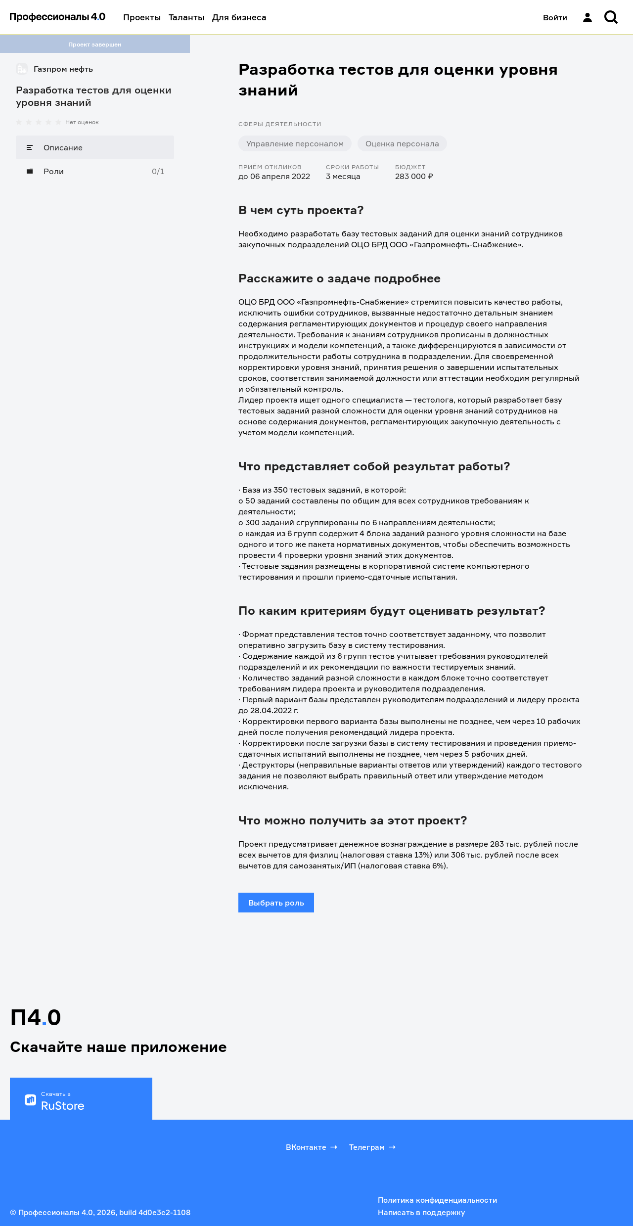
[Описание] (95, 147)
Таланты (186, 17)
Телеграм (373, 1147)
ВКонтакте (312, 1147)
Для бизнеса (239, 17)
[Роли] (95, 171)
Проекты (142, 17)
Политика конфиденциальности (437, 1200)
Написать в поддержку (421, 1212)
